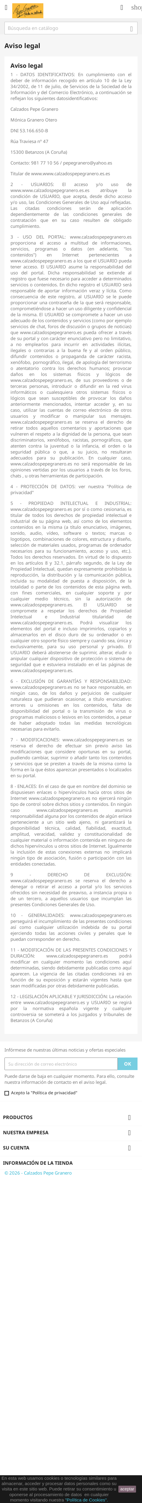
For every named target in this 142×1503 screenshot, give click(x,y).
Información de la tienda (38, 1163)
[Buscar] (71, 28)
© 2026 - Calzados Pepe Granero (38, 1173)
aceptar (127, 1489)
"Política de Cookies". (86, 1499)
